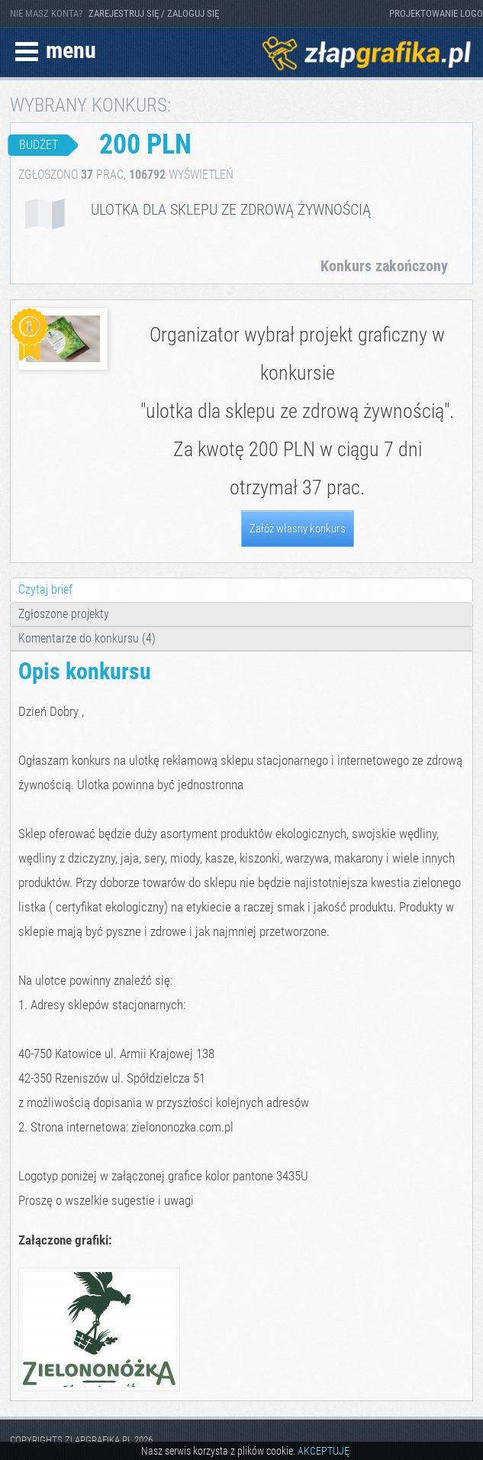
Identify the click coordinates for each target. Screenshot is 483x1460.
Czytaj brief (45, 589)
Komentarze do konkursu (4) (87, 638)
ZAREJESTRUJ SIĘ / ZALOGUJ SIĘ (154, 13)
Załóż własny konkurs (298, 529)
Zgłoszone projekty (63, 614)
